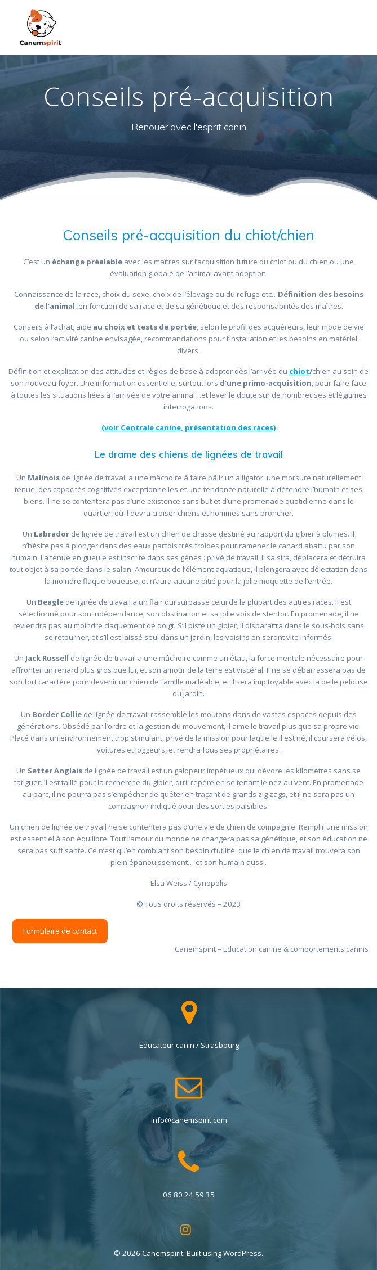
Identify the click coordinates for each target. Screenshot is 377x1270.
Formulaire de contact (60, 931)
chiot (299, 371)
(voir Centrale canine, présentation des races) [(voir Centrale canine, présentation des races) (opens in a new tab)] (188, 427)
